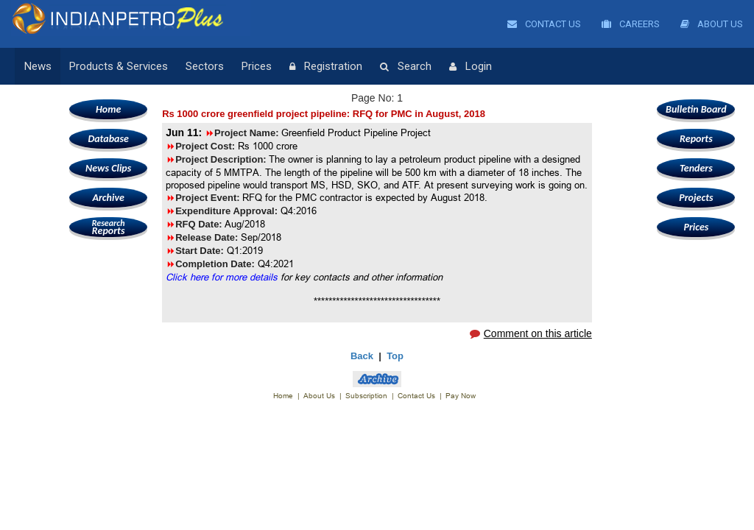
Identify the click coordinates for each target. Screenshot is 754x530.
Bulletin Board (696, 109)
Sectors (205, 66)
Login (470, 67)
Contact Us (544, 23)
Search (405, 67)
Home (108, 109)
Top (395, 355)
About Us (711, 23)
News (38, 66)
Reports (108, 227)
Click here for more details (222, 277)
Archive (108, 197)
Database (108, 138)
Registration (325, 67)
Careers (631, 23)
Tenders (696, 168)
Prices (257, 66)
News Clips (108, 168)
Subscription (366, 395)
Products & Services (118, 66)
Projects (696, 197)
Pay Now (460, 395)
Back (361, 355)
